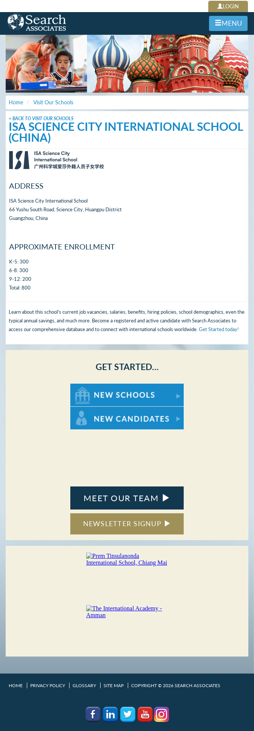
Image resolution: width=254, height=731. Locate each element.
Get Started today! (219, 329)
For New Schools (90, 387)
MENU (228, 23)
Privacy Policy (47, 685)
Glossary (84, 685)
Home (16, 685)
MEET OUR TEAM (127, 498)
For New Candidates (94, 410)
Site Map (114, 685)
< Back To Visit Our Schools (41, 118)
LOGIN (228, 6)
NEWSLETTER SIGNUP (127, 523)
